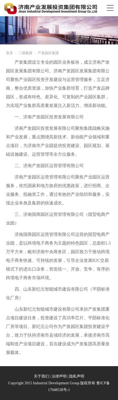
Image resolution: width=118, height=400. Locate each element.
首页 (9, 53)
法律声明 (59, 376)
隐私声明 (76, 376)
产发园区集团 (48, 53)
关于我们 (41, 376)
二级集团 (25, 53)
